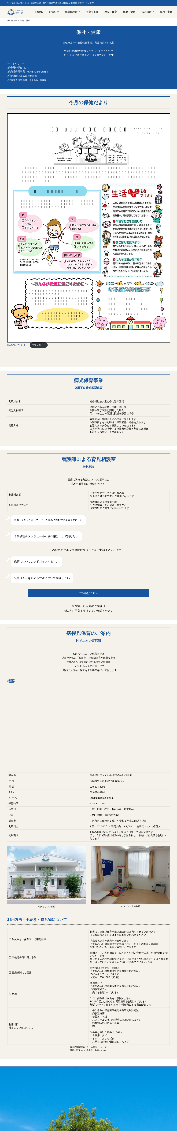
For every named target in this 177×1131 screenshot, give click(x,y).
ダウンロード (38, 345)
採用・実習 (29, 1070)
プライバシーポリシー (52, 1070)
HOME (14, 1070)
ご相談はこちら (88, 593)
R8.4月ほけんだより (17, 345)
